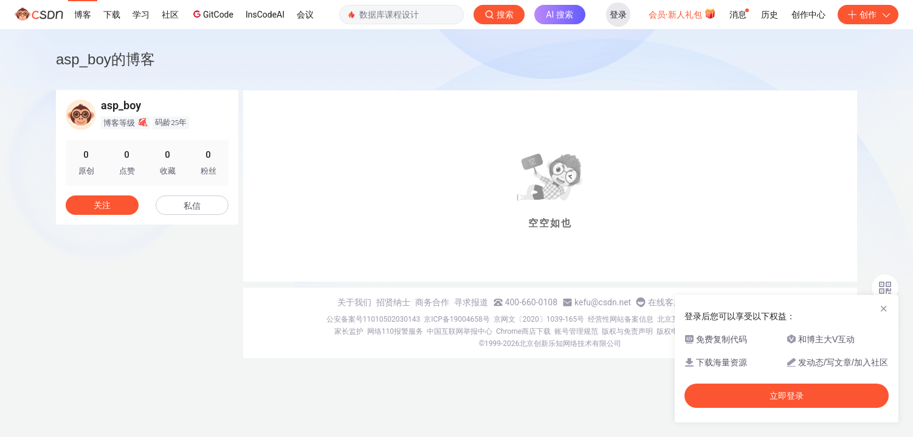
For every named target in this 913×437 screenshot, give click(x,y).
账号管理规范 (576, 331)
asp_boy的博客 (105, 59)
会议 (305, 14)
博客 (82, 14)
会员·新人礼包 (682, 13)
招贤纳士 (393, 302)
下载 (111, 14)
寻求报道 (471, 302)
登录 (618, 14)
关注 (102, 205)
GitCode (212, 14)
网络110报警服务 (395, 331)
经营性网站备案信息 (620, 319)
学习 (141, 14)
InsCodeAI (265, 14)
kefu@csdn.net (602, 302)
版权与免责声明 (627, 331)
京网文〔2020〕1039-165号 (539, 319)
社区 (170, 14)
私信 (192, 206)
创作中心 (808, 14)
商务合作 (432, 302)
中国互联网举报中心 (459, 331)
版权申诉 (671, 331)
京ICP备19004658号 (457, 319)
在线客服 (665, 302)
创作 (868, 14)
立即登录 (787, 396)
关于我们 (354, 302)
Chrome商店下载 (523, 331)
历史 (769, 14)
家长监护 (348, 331)
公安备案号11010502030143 (373, 319)
